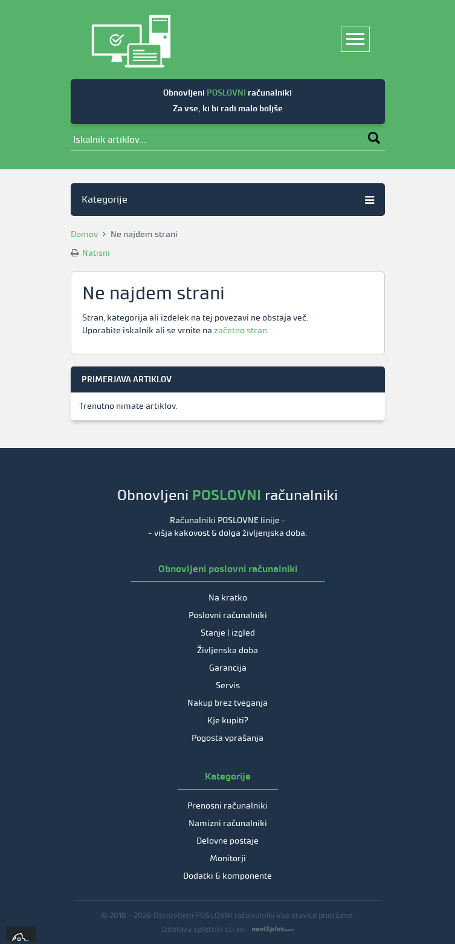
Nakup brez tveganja (227, 703)
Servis (228, 685)
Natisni (90, 253)
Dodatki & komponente (227, 876)
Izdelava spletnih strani (203, 929)
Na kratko (227, 598)
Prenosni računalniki (227, 806)
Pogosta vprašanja (227, 738)
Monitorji (228, 858)
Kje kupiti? (227, 720)
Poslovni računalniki (228, 615)
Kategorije (228, 199)
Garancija (228, 668)
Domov (84, 234)
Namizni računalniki (228, 823)
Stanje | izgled (228, 633)
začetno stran (240, 330)
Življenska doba (227, 650)
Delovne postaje (227, 841)
